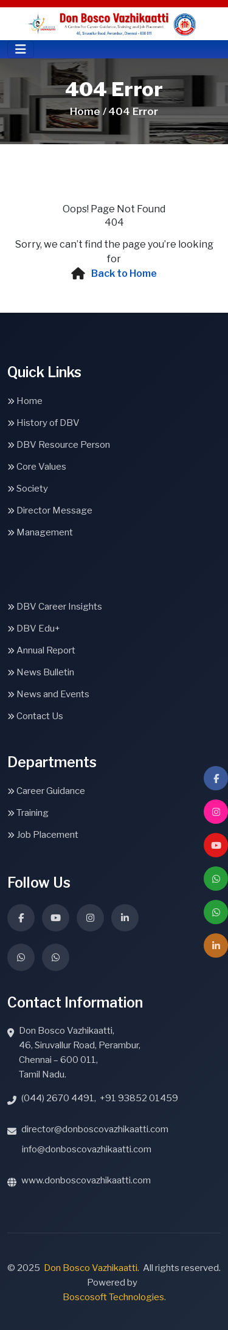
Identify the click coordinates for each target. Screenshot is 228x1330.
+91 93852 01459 (139, 1098)
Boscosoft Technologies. (114, 1297)
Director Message (49, 510)
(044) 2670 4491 (57, 1098)
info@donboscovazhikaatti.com (86, 1149)
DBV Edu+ (33, 628)
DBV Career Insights (54, 606)
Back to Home (124, 273)
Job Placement (42, 834)
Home (25, 400)
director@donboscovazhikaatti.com (94, 1129)
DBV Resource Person (58, 444)
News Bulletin (40, 672)
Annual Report (41, 650)
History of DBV (43, 422)
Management (40, 532)
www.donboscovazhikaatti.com (86, 1180)
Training (28, 812)
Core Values (36, 466)
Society (27, 488)
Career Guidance (46, 790)
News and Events (48, 694)
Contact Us (35, 716)
